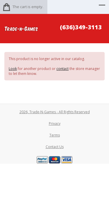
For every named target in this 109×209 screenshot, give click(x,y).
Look (13, 68)
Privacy (54, 123)
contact (62, 68)
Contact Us (55, 146)
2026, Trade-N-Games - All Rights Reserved (54, 111)
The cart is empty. (27, 6)
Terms (54, 135)
